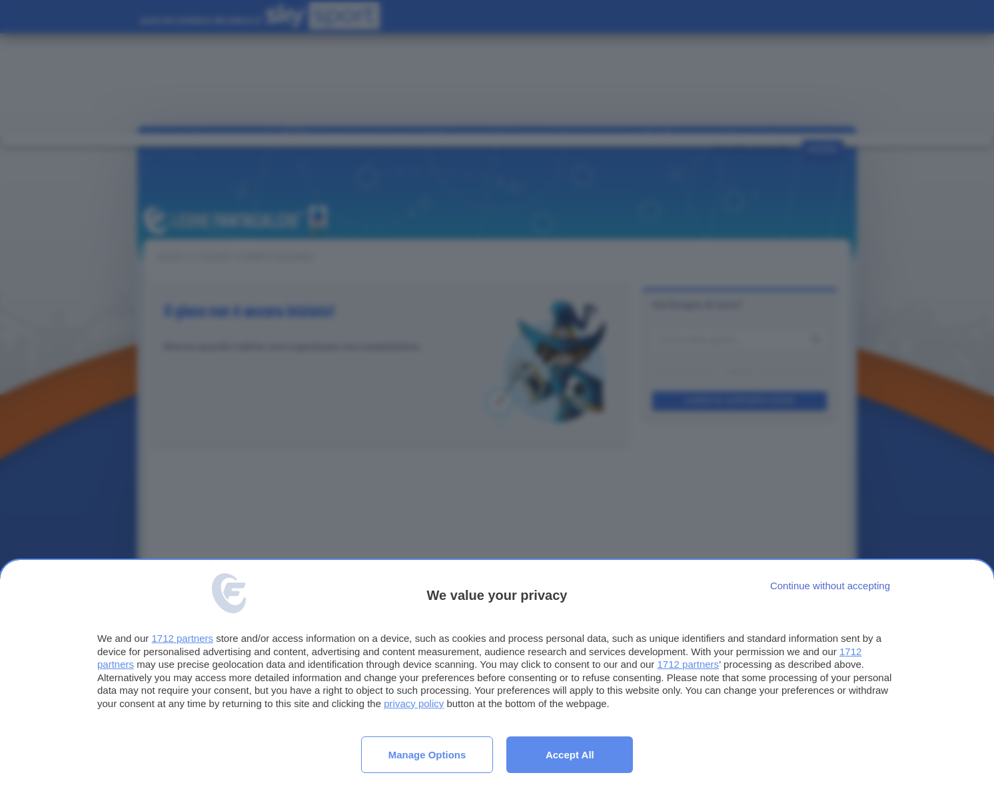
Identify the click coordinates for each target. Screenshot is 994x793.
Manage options (427, 754)
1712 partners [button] (182, 638)
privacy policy (414, 703)
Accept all (570, 754)
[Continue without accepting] (830, 585)
